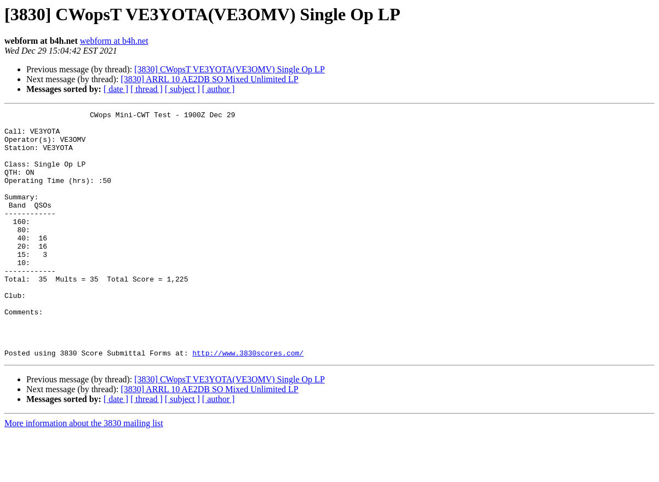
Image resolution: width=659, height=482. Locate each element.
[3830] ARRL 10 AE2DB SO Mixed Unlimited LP (209, 79)
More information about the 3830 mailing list (83, 472)
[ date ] (116, 89)
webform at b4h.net (114, 40)
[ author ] (218, 89)
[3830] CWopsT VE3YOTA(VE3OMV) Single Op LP (229, 69)
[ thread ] (146, 89)
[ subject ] (182, 89)
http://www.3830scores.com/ (247, 402)
